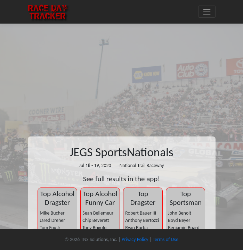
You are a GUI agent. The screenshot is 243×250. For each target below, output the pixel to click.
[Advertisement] (121, 76)
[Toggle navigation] (206, 12)
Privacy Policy (135, 239)
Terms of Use (165, 239)
